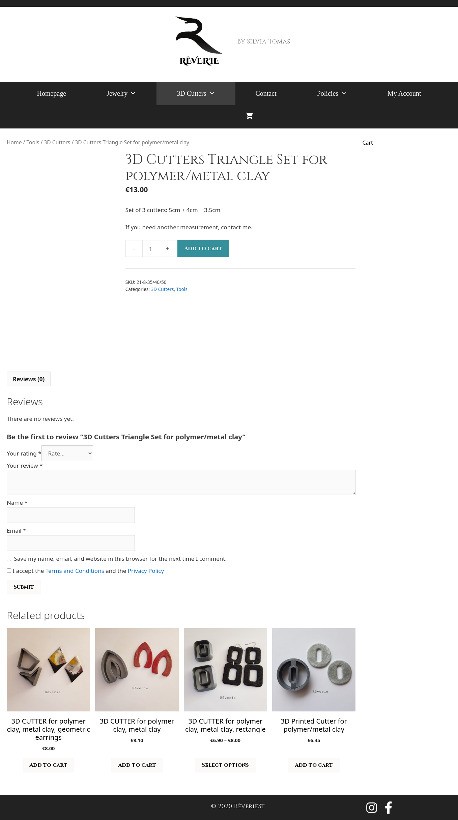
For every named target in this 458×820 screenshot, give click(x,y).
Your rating (24, 453)
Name (17, 502)
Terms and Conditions (75, 571)
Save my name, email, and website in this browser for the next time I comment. (120, 558)
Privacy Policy (146, 571)
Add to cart (203, 248)
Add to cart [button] (48, 765)
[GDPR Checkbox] (9, 570)
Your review (24, 465)
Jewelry (131, 93)
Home (14, 142)
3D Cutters (206, 93)
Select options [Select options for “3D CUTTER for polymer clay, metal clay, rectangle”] (225, 765)
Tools (32, 142)
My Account (404, 93)
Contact (266, 93)
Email (16, 530)
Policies (342, 93)
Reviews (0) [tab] (29, 379)
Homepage (51, 93)
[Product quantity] (150, 248)
